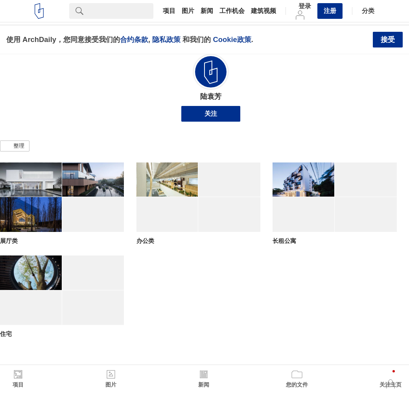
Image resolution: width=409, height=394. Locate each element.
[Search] (121, 11)
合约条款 (134, 39)
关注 (210, 113)
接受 (388, 40)
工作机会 (232, 11)
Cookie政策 (232, 39)
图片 (188, 11)
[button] (14, 145)
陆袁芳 (210, 96)
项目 (169, 11)
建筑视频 (263, 11)
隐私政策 (166, 39)
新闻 (207, 11)
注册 (330, 10)
